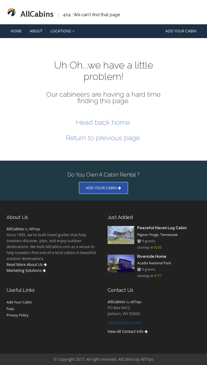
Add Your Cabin (180, 30)
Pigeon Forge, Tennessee (157, 234)
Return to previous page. (103, 138)
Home (16, 30)
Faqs (10, 308)
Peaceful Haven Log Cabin (162, 228)
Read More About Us (26, 264)
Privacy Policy (17, 315)
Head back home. (103, 122)
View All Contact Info (128, 331)
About (36, 30)
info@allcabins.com (125, 322)
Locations (62, 30)
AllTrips (34, 229)
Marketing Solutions (26, 270)
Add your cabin (103, 187)
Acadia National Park (154, 263)
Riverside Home (151, 256)
